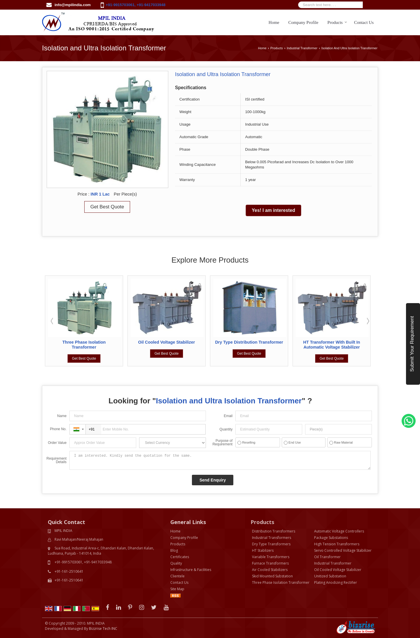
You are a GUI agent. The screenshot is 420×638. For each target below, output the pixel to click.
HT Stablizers (263, 550)
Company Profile (303, 22)
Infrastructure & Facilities (190, 569)
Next (367, 321)
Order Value (57, 443)
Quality (176, 563)
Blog (174, 550)
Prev (52, 321)
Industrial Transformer (302, 48)
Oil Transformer (327, 556)
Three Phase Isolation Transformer (84, 344)
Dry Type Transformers (271, 544)
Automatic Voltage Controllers (339, 531)
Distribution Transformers (273, 531)
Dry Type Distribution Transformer (249, 342)
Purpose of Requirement (222, 442)
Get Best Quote (107, 207)
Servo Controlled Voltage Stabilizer (343, 550)
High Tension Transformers (336, 544)
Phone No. (58, 429)
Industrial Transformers (271, 537)
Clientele (177, 576)
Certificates (179, 556)
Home (274, 22)
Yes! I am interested (273, 210)
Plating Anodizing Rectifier (335, 582)
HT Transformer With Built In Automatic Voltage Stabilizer (331, 344)
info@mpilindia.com (73, 5)
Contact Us (364, 22)
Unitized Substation (330, 576)
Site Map (177, 588)
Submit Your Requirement (412, 344)
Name (61, 416)
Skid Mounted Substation (272, 576)
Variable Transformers (270, 556)
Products (337, 22)
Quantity (225, 429)
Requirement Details (56, 460)
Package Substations (331, 537)
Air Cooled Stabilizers (270, 569)
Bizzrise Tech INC (103, 628)
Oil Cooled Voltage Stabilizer (166, 342)
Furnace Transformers (270, 563)
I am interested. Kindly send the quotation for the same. (219, 460)
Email (228, 416)
